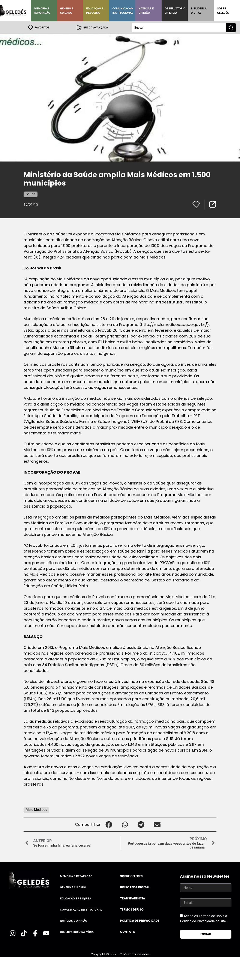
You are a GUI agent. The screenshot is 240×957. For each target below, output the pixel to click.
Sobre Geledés (223, 10)
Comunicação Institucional (122, 10)
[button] (109, 824)
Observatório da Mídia (175, 10)
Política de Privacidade (139, 920)
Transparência (132, 898)
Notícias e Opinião (146, 10)
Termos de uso (132, 909)
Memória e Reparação (42, 10)
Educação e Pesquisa (94, 10)
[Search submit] (231, 27)
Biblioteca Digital (199, 10)
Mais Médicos (36, 809)
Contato (127, 932)
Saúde (30, 194)
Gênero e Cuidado (66, 10)
